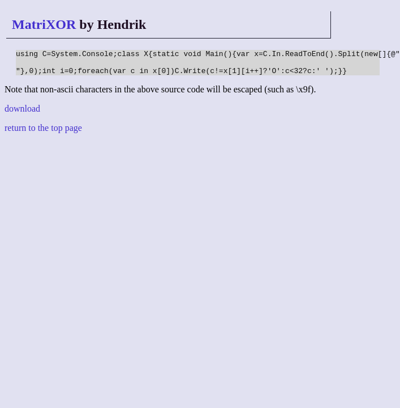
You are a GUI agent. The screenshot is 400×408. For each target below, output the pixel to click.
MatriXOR (44, 24)
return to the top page (43, 133)
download (22, 113)
